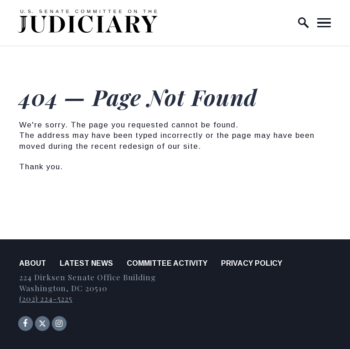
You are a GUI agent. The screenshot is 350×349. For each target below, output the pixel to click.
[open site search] (303, 23)
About (32, 263)
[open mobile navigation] (324, 23)
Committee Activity (167, 263)
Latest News (86, 263)
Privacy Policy (251, 263)
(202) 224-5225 (45, 298)
